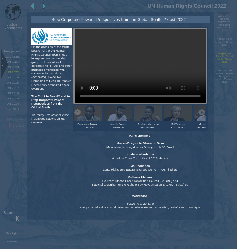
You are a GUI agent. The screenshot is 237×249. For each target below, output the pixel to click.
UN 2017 (12, 88)
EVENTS (12, 108)
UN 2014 (12, 103)
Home (13, 46)
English (15, 120)
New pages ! (12, 51)
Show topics (12, 233)
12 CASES (12, 56)
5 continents (12, 26)
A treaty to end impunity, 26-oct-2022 (224, 42)
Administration (12, 241)
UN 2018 (12, 82)
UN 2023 (12, 67)
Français (16, 125)
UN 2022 (12, 72)
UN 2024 (12, 61)
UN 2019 (12, 77)
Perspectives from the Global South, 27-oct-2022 (224, 57)
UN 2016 (12, 93)
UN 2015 (12, 98)
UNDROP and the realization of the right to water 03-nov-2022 (224, 76)
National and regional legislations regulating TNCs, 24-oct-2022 (224, 23)
